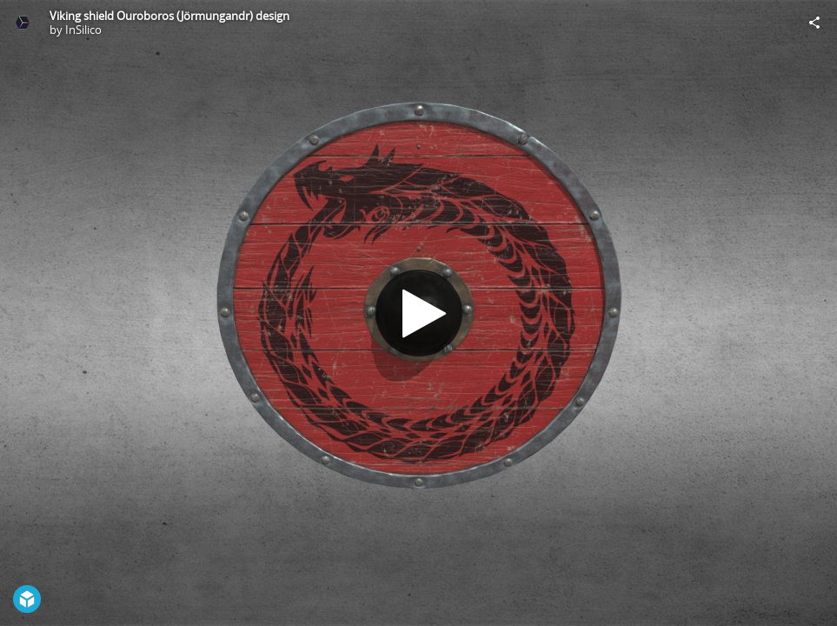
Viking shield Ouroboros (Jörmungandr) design (169, 15)
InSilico (83, 29)
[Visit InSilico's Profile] (23, 23)
